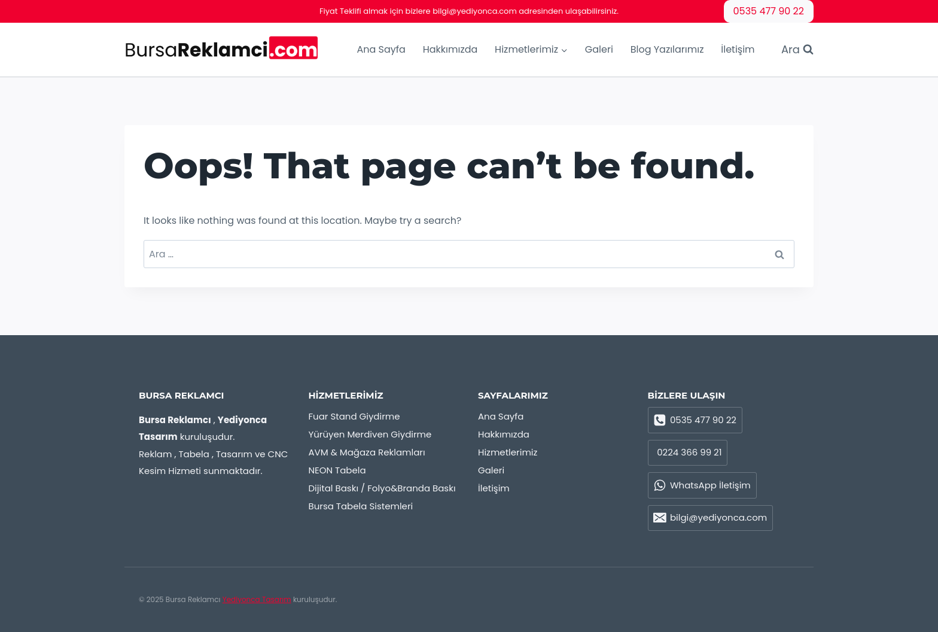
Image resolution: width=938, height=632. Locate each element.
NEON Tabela (337, 470)
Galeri (599, 49)
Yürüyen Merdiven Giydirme (370, 434)
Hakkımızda (450, 49)
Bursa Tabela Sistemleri (361, 506)
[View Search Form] (791, 50)
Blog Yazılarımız (667, 49)
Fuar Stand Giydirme (354, 416)
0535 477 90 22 (768, 11)
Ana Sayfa (381, 49)
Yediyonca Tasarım (257, 599)
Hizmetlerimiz (507, 452)
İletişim (737, 49)
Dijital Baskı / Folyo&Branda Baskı (382, 488)
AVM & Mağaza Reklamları (367, 452)
